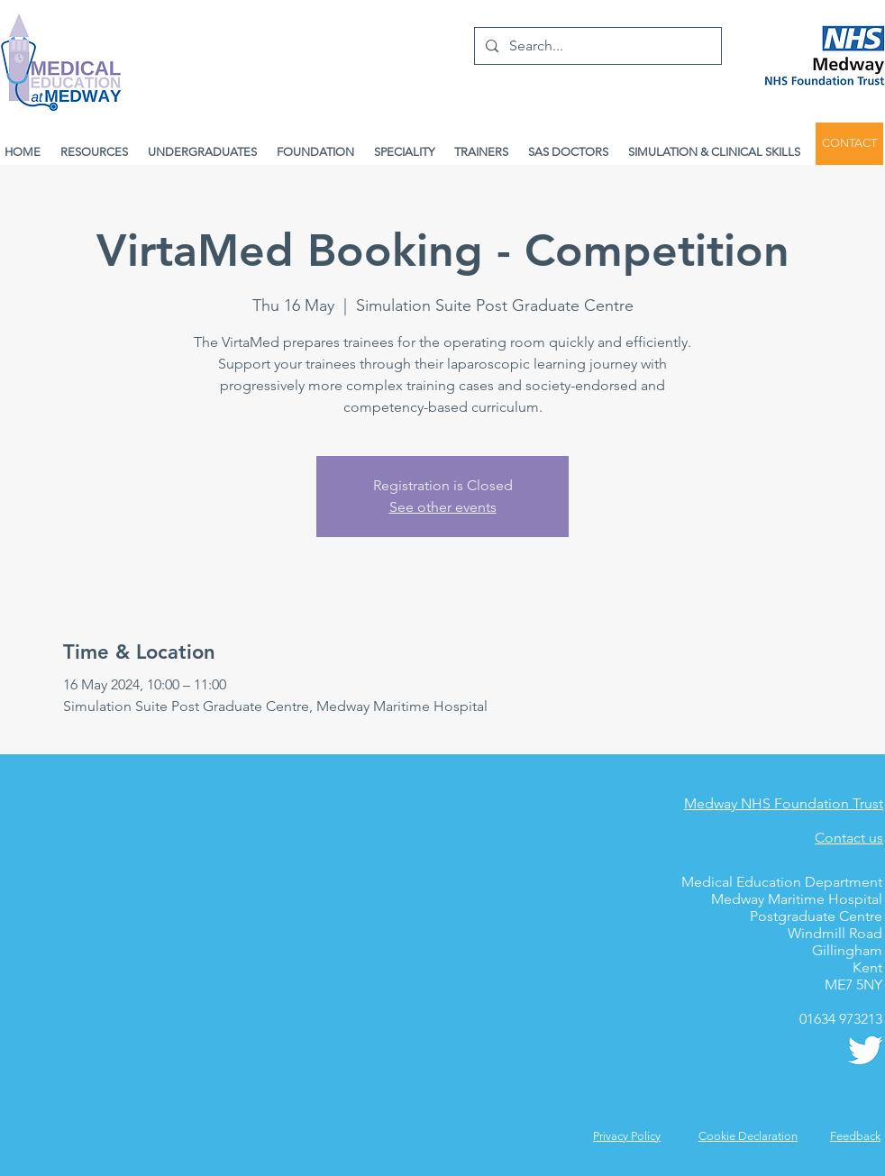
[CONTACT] (849, 144)
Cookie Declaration (748, 1136)
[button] (855, 1136)
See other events (443, 506)
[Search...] (596, 46)
